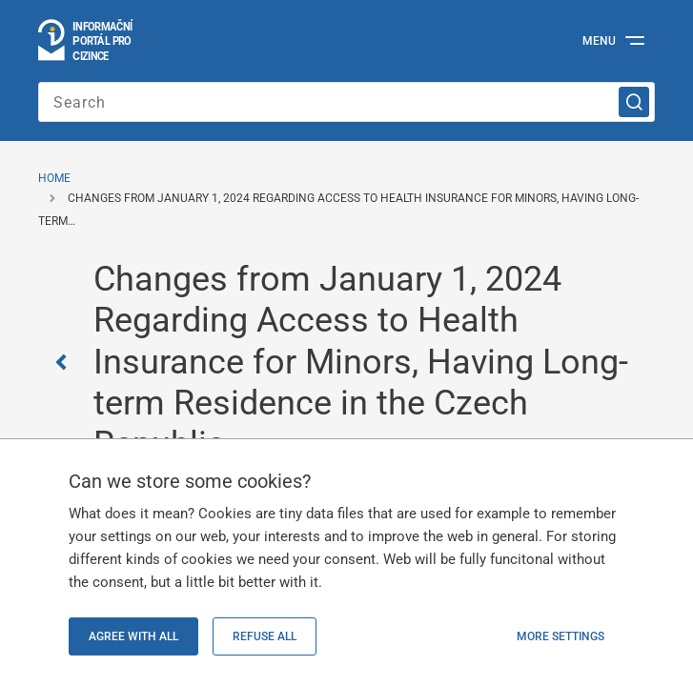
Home (54, 178)
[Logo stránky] (86, 41)
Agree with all (133, 636)
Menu (599, 41)
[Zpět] (65, 362)
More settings (560, 636)
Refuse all (264, 636)
